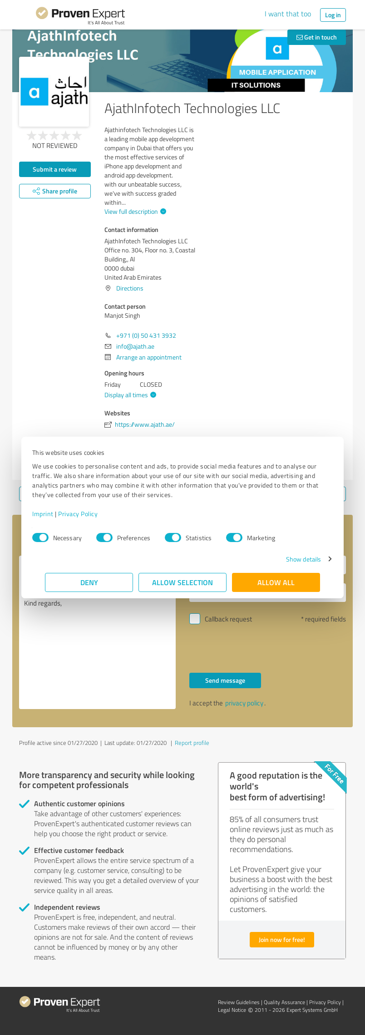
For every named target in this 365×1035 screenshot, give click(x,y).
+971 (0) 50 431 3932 (146, 335)
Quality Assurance (284, 1002)
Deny (89, 582)
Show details (290, 559)
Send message (225, 680)
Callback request (228, 619)
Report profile (192, 743)
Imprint (55, 513)
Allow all (276, 582)
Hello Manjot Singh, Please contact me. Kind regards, (97, 632)
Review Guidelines (239, 1002)
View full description (134, 211)
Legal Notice (232, 1010)
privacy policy (244, 703)
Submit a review (55, 169)
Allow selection (182, 582)
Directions (129, 288)
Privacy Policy (90, 513)
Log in (333, 14)
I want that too (288, 14)
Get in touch (316, 37)
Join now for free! (282, 939)
